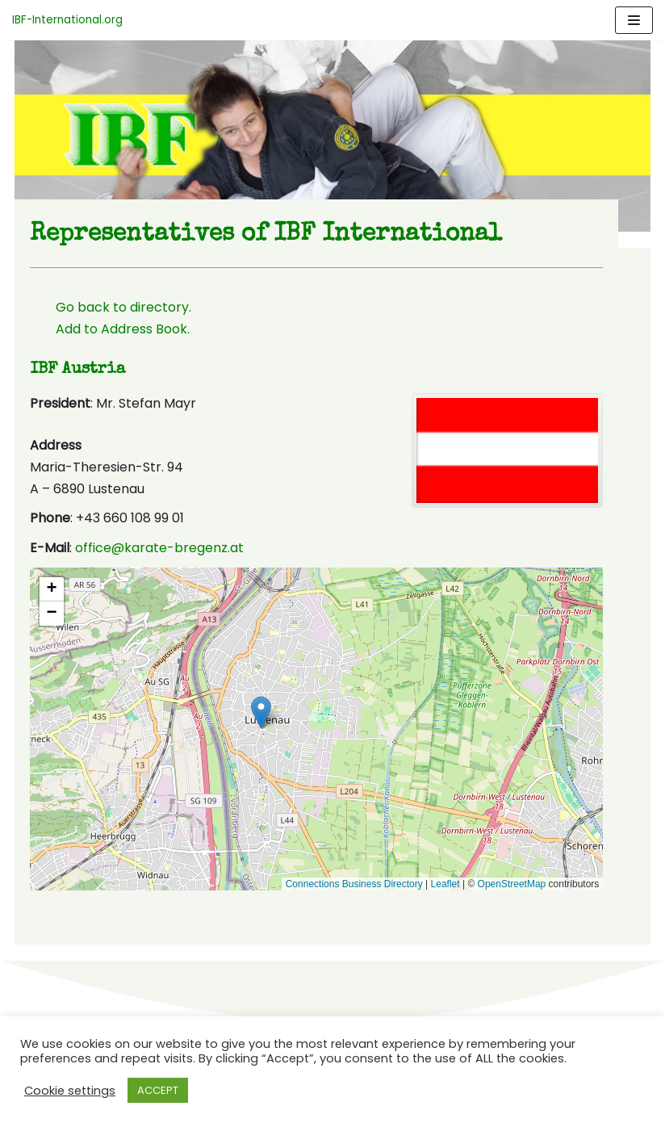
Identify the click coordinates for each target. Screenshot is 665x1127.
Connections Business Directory (367, 886)
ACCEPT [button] (157, 1090)
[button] (317, 715)
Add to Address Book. (109, 331)
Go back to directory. (110, 309)
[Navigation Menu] (634, 20)
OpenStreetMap (525, 886)
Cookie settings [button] (69, 1090)
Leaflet (458, 886)
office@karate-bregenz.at (145, 551)
